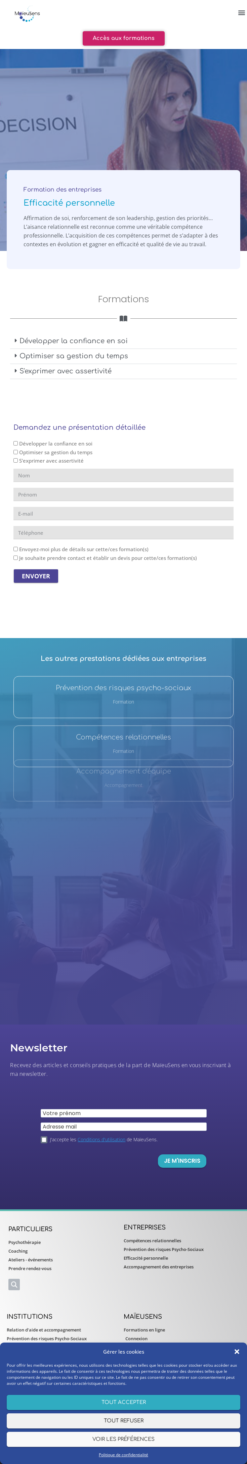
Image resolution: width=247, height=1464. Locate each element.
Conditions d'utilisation (101, 1139)
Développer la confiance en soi (73, 341)
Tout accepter (123, 1402)
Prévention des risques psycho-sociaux (123, 646)
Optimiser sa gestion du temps (73, 356)
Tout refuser (123, 1421)
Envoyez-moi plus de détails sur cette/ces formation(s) (84, 549)
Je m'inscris (182, 1161)
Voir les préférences (123, 1439)
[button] (237, 1351)
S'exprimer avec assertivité (65, 371)
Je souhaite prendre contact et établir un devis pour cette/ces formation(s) (108, 558)
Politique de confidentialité (123, 1455)
